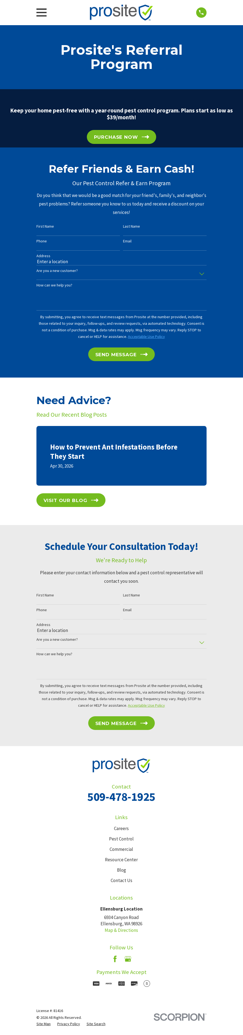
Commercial (121, 849)
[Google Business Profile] (128, 959)
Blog (121, 870)
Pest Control (121, 839)
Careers (121, 828)
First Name (45, 226)
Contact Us (121, 880)
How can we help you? (54, 285)
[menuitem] (43, 1024)
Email (127, 241)
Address (43, 256)
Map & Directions (121, 930)
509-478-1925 (121, 796)
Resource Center (121, 860)
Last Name (131, 226)
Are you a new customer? (57, 270)
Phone (41, 241)
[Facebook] (115, 959)
